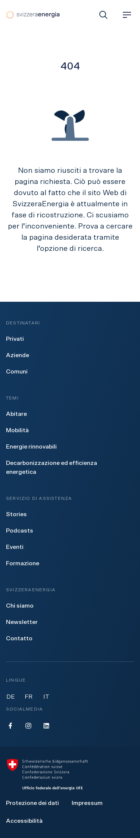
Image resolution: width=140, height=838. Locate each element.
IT (46, 697)
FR (28, 697)
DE (10, 697)
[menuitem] (15, 339)
